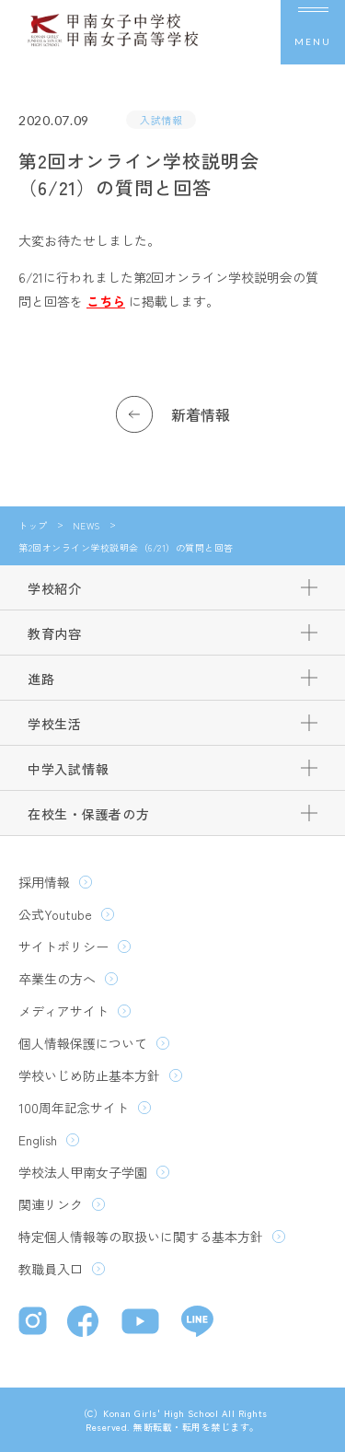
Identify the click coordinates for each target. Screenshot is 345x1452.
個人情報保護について (82, 1043)
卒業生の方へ (57, 979)
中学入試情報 (68, 769)
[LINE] (197, 1323)
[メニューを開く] (313, 32)
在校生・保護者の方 (88, 814)
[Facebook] (85, 1324)
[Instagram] (33, 1323)
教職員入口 (50, 1269)
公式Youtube (55, 914)
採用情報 (44, 882)
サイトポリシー (63, 946)
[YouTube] (142, 1323)
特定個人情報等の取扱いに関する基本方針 (140, 1236)
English (37, 1140)
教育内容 (55, 633)
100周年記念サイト (73, 1107)
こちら (105, 301)
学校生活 (55, 723)
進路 (41, 678)
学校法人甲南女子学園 (82, 1172)
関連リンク (50, 1204)
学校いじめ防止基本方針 (89, 1075)
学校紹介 (55, 588)
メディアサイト (63, 1011)
